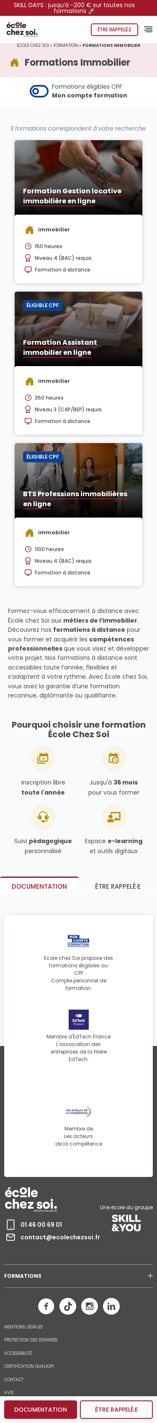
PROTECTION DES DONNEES (30, 1340)
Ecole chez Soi (33, 45)
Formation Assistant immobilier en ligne (60, 347)
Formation (66, 45)
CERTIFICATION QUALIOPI (29, 1366)
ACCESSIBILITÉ (18, 1353)
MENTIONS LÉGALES (23, 1327)
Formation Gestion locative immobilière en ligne (72, 196)
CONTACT (13, 1379)
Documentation (40, 1409)
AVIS (8, 1392)
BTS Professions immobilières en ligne (75, 499)
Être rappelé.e (114, 29)
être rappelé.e (116, 1409)
